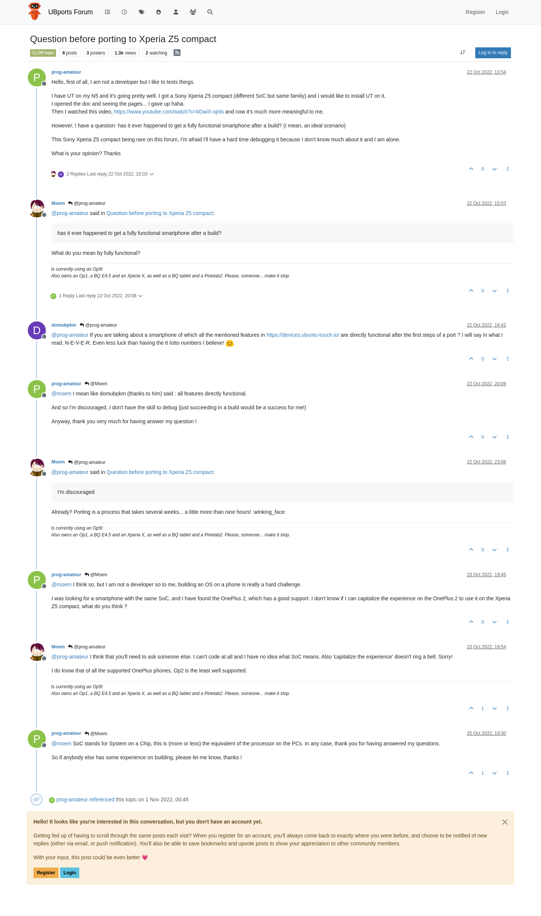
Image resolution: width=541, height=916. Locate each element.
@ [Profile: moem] (61, 394)
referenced (102, 799)
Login (69, 872)
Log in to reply (493, 52)
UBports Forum (70, 12)
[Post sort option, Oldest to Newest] (463, 52)
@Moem (96, 383)
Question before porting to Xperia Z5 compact (160, 213)
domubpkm (63, 325)
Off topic (43, 52)
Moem (58, 203)
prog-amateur (66, 72)
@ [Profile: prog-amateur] (69, 213)
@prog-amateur (87, 203)
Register (46, 872)
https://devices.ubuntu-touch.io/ (302, 335)
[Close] (505, 822)
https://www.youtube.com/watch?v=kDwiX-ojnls (169, 112)
